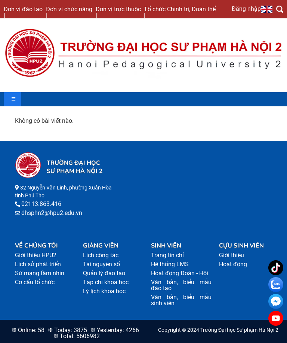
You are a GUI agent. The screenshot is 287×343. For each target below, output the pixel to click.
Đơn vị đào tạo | (23, 12)
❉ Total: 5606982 (76, 336)
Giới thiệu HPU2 (35, 255)
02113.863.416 (41, 203)
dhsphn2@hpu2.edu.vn (51, 212)
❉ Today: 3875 (67, 330)
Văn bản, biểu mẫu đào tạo (181, 285)
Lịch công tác (100, 255)
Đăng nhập (246, 8)
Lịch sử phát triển (38, 264)
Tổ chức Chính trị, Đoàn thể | (180, 12)
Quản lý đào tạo (104, 273)
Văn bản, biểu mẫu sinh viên (181, 300)
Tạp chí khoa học (106, 282)
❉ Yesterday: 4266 (114, 330)
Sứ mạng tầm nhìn (39, 273)
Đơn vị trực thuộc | (118, 12)
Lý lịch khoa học (104, 291)
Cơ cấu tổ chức (35, 282)
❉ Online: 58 (28, 330)
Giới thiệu (231, 255)
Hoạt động (233, 264)
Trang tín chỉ (167, 255)
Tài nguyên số (101, 264)
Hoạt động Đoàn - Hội (179, 273)
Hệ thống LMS (170, 264)
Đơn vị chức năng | (69, 12)
